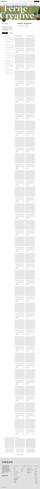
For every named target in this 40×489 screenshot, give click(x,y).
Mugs (35, 476)
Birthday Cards (36, 474)
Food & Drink (35, 3)
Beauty (36, 472)
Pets (28, 3)
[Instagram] (5, 475)
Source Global (6, 5)
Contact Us (15, 475)
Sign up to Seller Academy (29, 472)
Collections (36, 482)
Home (7, 3)
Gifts (35, 469)
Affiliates (15, 482)
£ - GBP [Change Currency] (24, 1)
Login (27, 1)
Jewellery (36, 468)
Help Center (22, 468)
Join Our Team (16, 471)
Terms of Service (16, 472)
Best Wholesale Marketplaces (16, 479)
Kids (31, 3)
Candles (36, 479)
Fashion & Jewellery (18, 3)
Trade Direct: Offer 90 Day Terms (30, 470)
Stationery (36, 471)
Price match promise (33, 5)
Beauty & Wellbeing (11, 3)
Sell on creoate (30, 1)
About (15, 468)
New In (4, 3)
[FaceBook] (2, 475)
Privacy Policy (16, 474)
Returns (22, 471)
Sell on (29, 468)
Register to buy (36, 1)
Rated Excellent (15, 5)
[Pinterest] (4, 475)
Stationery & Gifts (24, 3)
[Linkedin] (7, 475)
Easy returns (24, 5)
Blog (14, 469)
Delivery (22, 469)
